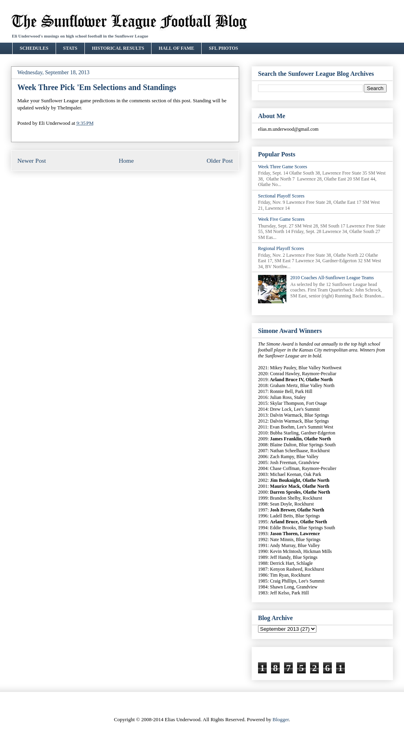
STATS (70, 48)
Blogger (281, 719)
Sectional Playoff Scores (281, 196)
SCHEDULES (34, 48)
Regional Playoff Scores (281, 248)
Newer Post (31, 160)
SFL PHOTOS (223, 48)
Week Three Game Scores (282, 166)
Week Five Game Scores (281, 219)
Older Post (220, 160)
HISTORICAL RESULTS (118, 48)
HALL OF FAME (176, 48)
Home (126, 160)
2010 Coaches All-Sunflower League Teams (332, 277)
